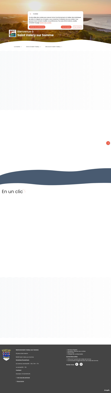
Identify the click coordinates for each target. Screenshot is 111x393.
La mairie (17, 47)
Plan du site (70, 352)
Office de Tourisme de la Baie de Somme (79, 359)
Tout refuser (77, 27)
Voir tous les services (23, 377)
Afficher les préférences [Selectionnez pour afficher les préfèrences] (37, 27)
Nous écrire (20, 381)
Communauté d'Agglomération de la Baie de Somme (82, 360)
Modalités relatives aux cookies (76, 351)
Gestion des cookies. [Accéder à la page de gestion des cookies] (45, 23)
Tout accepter (66, 27)
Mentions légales (72, 349)
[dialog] (55, 20)
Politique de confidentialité (75, 354)
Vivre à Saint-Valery (32, 46)
